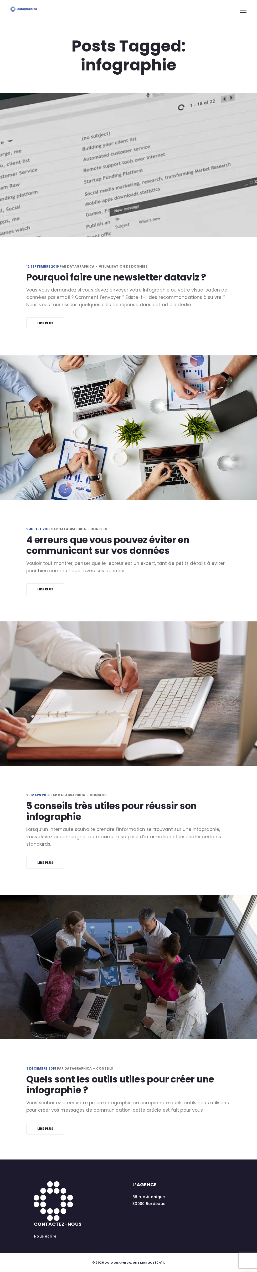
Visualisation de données (123, 266)
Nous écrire (45, 1236)
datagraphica (80, 266)
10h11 (159, 1262)
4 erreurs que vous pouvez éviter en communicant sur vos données (107, 545)
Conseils (98, 529)
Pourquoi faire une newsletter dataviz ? (116, 277)
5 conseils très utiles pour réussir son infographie (111, 811)
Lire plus (45, 323)
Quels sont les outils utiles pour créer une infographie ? (120, 1084)
